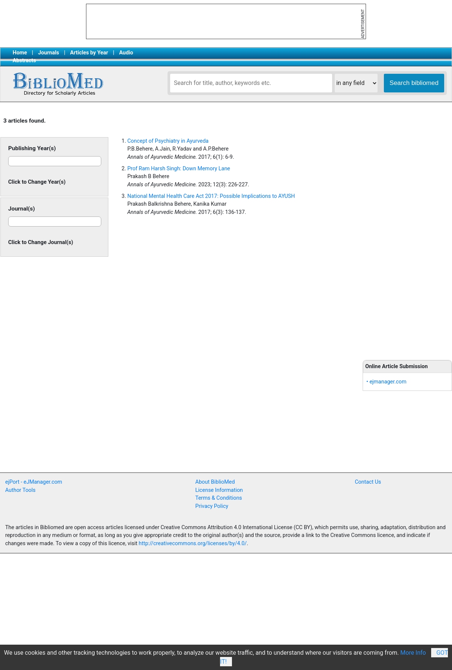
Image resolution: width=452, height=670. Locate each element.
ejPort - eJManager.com (33, 482)
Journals (48, 53)
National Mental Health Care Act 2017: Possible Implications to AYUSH (211, 196)
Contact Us (368, 482)
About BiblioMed (215, 482)
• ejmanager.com (386, 382)
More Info (413, 652)
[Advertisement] (407, 232)
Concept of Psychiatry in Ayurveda (168, 141)
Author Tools (20, 490)
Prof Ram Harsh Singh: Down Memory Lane (178, 168)
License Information (219, 490)
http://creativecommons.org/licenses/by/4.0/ (193, 543)
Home (20, 53)
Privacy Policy (212, 506)
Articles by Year (89, 53)
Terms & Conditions (218, 498)
